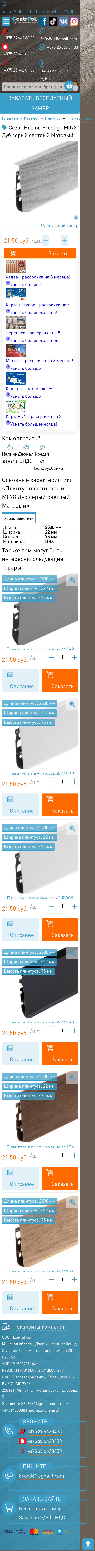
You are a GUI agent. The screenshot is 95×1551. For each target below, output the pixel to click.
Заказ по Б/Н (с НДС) (55, 75)
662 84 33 (19, 38)
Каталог (33, 118)
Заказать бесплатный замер (40, 103)
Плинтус (56, 118)
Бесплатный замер (40, 1509)
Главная (10, 118)
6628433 (44, 1432)
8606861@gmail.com (59, 38)
